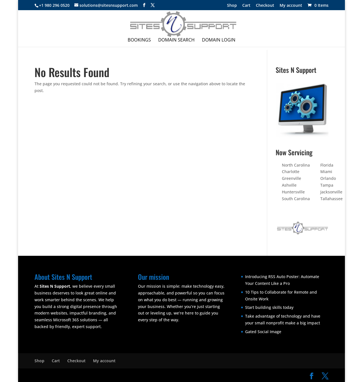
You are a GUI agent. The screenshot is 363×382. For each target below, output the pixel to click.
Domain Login (218, 40)
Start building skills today (269, 307)
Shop (232, 5)
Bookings (139, 40)
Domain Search (176, 40)
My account (291, 5)
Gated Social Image (263, 331)
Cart (246, 5)
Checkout (265, 5)
